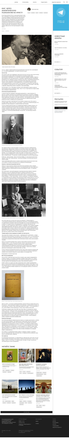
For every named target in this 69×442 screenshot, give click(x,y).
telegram (37, 425)
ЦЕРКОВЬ (18, 2)
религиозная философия (40, 376)
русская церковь (28, 407)
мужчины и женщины (9, 403)
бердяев (21, 405)
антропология (10, 405)
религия (38, 13)
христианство (10, 372)
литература (5, 372)
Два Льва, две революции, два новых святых (26, 365)
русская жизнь (22, 411)
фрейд (15, 403)
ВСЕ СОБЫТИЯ (58, 93)
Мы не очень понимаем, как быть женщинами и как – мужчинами (9, 399)
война (21, 409)
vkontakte (37, 428)
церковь (41, 410)
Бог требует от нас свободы (24, 397)
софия (47, 376)
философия (34, 13)
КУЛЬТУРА (36, 2)
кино (37, 410)
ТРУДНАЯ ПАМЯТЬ (44, 2)
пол (3, 403)
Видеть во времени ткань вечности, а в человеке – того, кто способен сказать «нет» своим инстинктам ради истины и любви (43, 369)
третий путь (26, 405)
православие (5, 374)
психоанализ (43, 13)
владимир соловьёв (40, 374)
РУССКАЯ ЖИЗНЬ (27, 2)
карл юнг (29, 13)
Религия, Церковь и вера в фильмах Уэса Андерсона (43, 398)
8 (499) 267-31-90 (22, 427)
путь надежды (22, 407)
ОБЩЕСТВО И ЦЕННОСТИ (56, 2)
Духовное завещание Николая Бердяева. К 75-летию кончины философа (25, 401)
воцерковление (9, 370)
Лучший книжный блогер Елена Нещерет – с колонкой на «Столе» (9, 367)
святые (21, 373)
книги (4, 370)
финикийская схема (40, 412)
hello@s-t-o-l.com (22, 425)
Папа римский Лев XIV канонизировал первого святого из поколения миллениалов (26, 368)
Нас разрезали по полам (9, 396)
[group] (61, 44)
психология (4, 405)
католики (25, 373)
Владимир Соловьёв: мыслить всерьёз (42, 365)
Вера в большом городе (9, 364)
